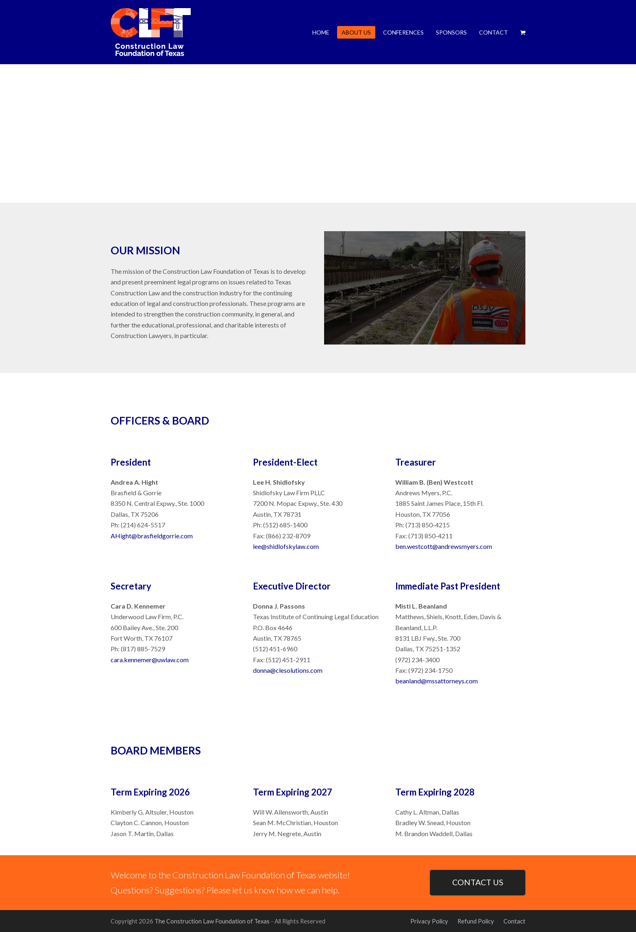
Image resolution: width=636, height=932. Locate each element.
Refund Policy (475, 921)
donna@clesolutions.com (287, 670)
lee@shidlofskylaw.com (286, 546)
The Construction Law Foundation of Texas (212, 921)
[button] (522, 32)
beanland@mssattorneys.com (436, 681)
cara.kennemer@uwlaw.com (150, 659)
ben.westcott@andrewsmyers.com (443, 546)
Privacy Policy (429, 921)
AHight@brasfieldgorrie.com (152, 536)
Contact (514, 921)
